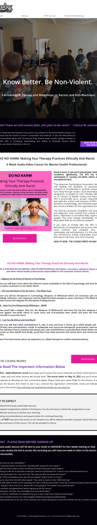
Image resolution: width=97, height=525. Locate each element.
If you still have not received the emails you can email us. (43, 387)
